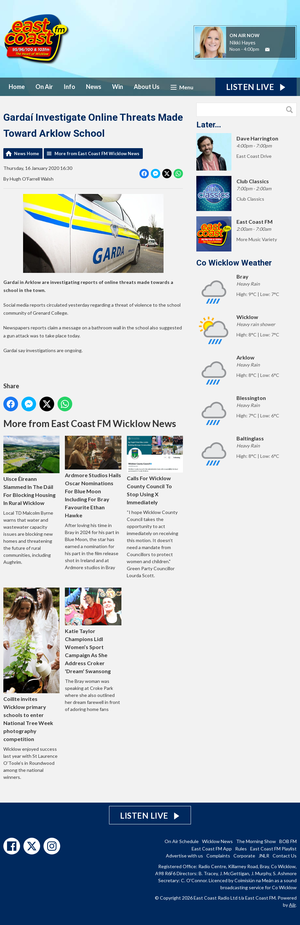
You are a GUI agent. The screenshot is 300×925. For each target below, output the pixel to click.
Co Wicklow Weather (234, 263)
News (93, 86)
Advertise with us (184, 855)
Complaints (218, 855)
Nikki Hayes (242, 42)
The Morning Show (256, 841)
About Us (147, 86)
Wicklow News (217, 841)
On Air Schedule (182, 841)
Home (17, 86)
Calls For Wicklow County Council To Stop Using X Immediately (155, 471)
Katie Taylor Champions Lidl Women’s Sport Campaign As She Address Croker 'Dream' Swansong (93, 631)
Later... (208, 124)
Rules (241, 848)
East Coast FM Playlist (273, 848)
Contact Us (285, 855)
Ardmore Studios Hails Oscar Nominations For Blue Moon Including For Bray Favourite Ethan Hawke (93, 477)
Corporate (244, 855)
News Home (26, 153)
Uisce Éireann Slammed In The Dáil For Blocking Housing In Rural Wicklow (31, 471)
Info (69, 86)
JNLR (264, 855)
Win (117, 86)
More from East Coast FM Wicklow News (97, 153)
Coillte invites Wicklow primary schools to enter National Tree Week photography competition (31, 665)
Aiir (292, 905)
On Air (44, 86)
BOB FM (288, 841)
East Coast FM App (212, 848)
